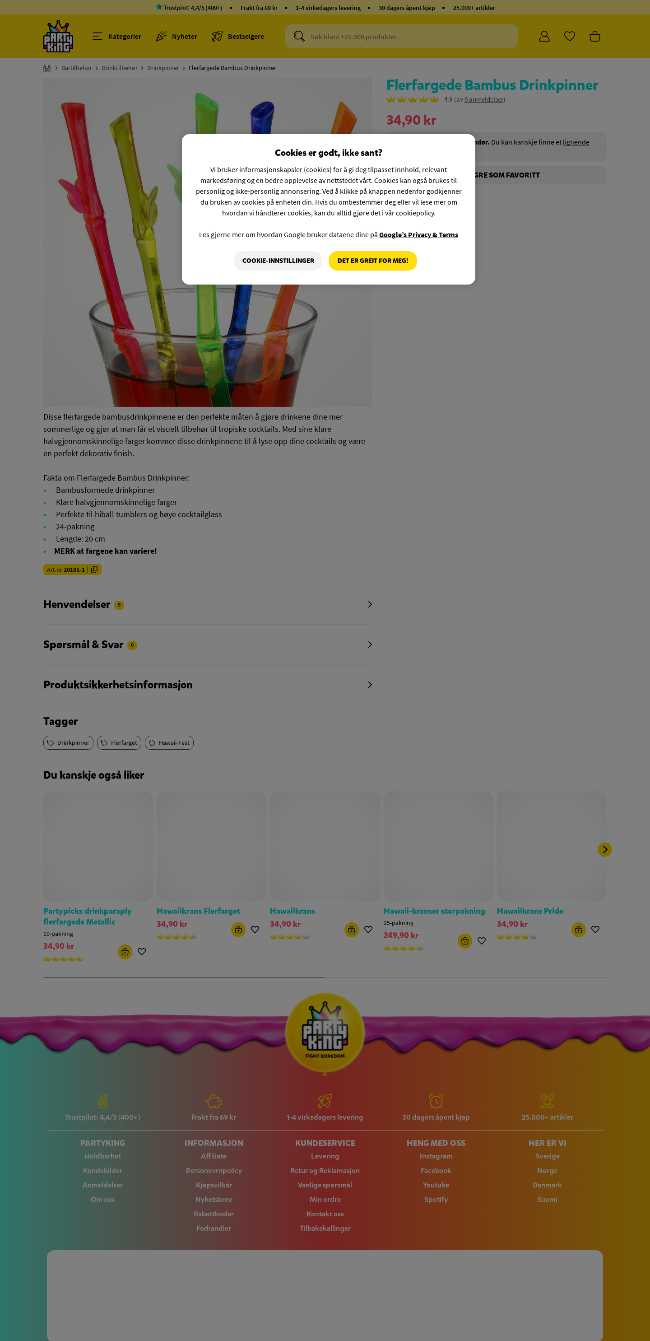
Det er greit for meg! (373, 261)
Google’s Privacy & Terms (418, 234)
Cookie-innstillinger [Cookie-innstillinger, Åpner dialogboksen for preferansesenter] (278, 261)
